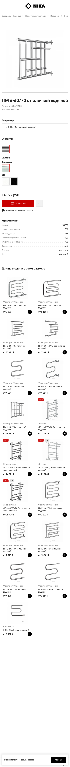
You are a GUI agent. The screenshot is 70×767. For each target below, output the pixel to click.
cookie (31, 759)
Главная (17, 15)
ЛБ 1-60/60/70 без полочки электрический (16, 468)
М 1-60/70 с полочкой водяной (14, 387)
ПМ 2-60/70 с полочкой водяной (49, 306)
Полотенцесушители (35, 15)
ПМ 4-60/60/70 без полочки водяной (51, 347)
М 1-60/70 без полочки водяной (14, 590)
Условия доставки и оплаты (19, 210)
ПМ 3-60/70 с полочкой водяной (14, 347)
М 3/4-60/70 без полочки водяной (50, 590)
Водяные (54, 15)
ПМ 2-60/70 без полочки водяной (15, 549)
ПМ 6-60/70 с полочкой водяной (14, 428)
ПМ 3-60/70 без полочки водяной (50, 549)
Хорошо (58, 759)
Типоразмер (8, 120)
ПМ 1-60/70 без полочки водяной (50, 509)
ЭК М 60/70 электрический (16, 630)
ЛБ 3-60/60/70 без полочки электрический (16, 509)
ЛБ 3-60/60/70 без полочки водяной (51, 468)
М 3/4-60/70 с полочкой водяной (50, 387)
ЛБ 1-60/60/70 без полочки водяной (51, 428)
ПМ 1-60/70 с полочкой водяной (14, 306)
